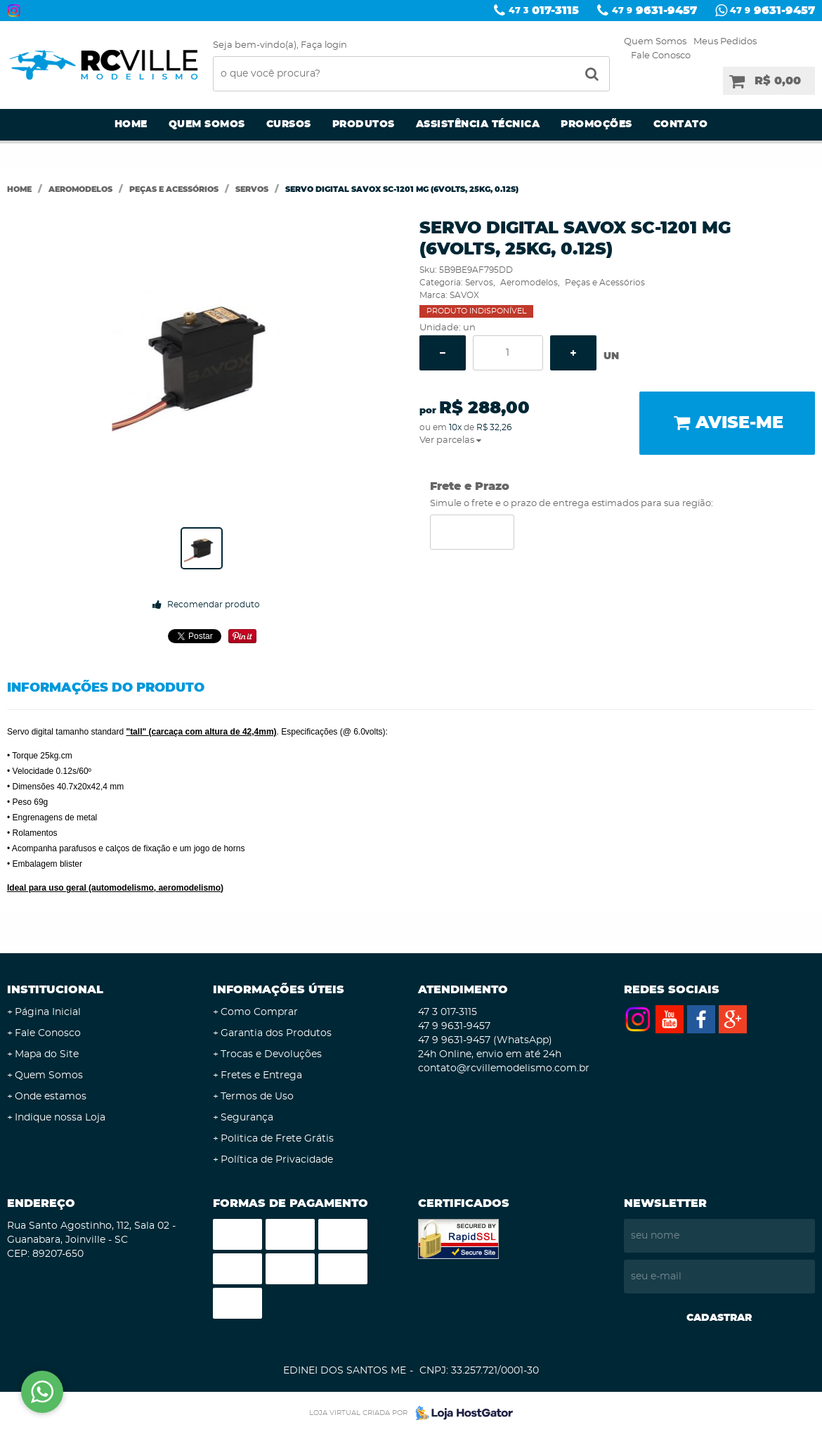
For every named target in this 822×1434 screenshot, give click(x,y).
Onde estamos (50, 1097)
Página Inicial (48, 1012)
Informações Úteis (278, 989)
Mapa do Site (47, 1054)
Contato (680, 124)
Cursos (288, 124)
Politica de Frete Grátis (277, 1139)
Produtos (363, 124)
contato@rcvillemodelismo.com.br (503, 1068)
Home (131, 124)
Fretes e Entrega (261, 1075)
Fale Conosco (661, 55)
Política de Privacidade (277, 1160)
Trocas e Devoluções (271, 1054)
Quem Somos (655, 41)
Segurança (247, 1118)
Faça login (324, 45)
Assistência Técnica (478, 124)
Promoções (596, 124)
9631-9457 (654, 10)
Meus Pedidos (725, 41)
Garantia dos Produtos (276, 1033)
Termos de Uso (257, 1097)
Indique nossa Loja (60, 1118)
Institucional (55, 989)
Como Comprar (259, 1012)
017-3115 (544, 10)
